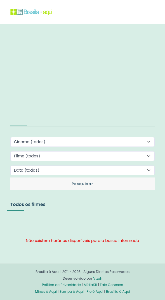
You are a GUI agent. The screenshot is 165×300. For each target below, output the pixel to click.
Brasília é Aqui (118, 291)
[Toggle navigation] (151, 11)
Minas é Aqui (46, 291)
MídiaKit (90, 284)
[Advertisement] (52, 79)
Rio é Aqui (94, 291)
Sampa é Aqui (72, 291)
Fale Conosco (111, 284)
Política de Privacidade (61, 284)
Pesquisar (82, 183)
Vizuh (97, 278)
